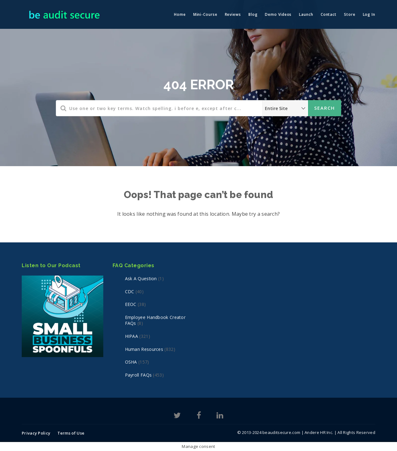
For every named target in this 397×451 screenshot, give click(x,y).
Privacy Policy (36, 433)
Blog (253, 14)
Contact (329, 14)
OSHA (131, 362)
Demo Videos (278, 14)
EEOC (130, 304)
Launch (306, 14)
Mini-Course (205, 14)
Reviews (233, 14)
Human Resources (144, 349)
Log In (369, 14)
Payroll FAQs (138, 375)
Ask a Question (141, 278)
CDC (129, 291)
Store (349, 14)
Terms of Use (71, 433)
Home (180, 14)
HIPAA (131, 336)
